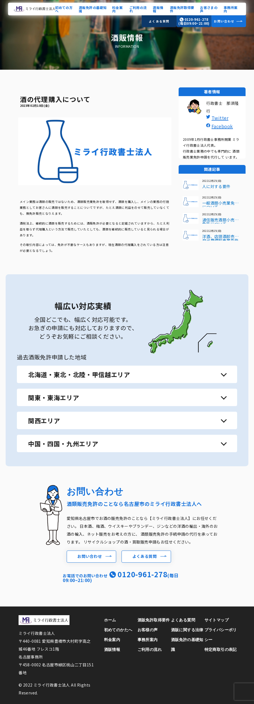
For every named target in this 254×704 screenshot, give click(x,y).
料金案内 (117, 9)
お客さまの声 (208, 9)
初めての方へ (64, 9)
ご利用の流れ (138, 9)
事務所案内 (230, 9)
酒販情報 (158, 9)
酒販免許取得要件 (182, 9)
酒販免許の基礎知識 (93, 9)
